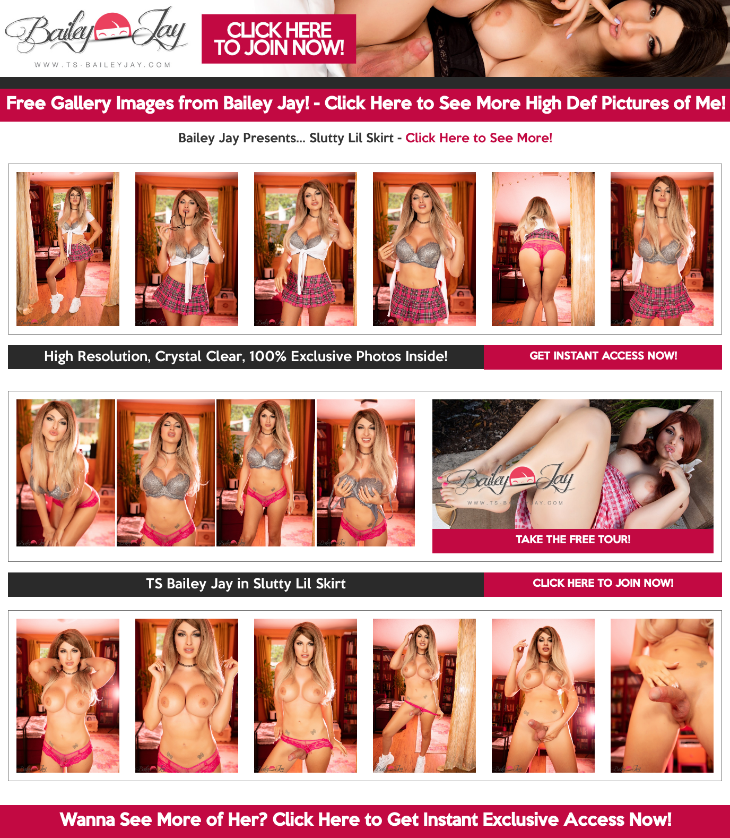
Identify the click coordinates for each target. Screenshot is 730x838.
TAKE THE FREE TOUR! (573, 540)
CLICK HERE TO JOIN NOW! (603, 584)
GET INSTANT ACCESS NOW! (603, 357)
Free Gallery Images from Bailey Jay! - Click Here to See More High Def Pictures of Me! (365, 105)
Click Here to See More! (478, 138)
